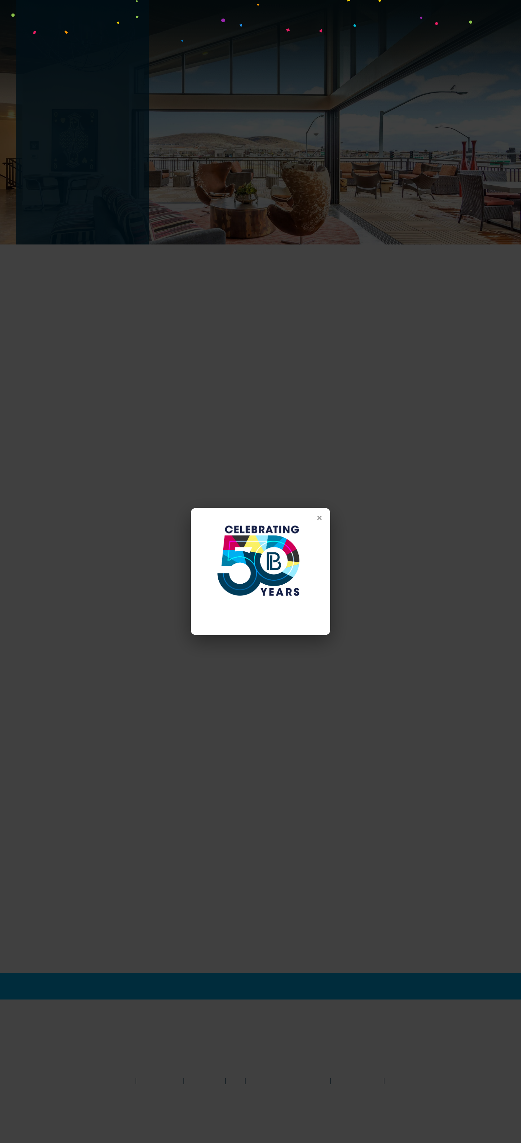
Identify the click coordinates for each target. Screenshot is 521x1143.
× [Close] (319, 518)
